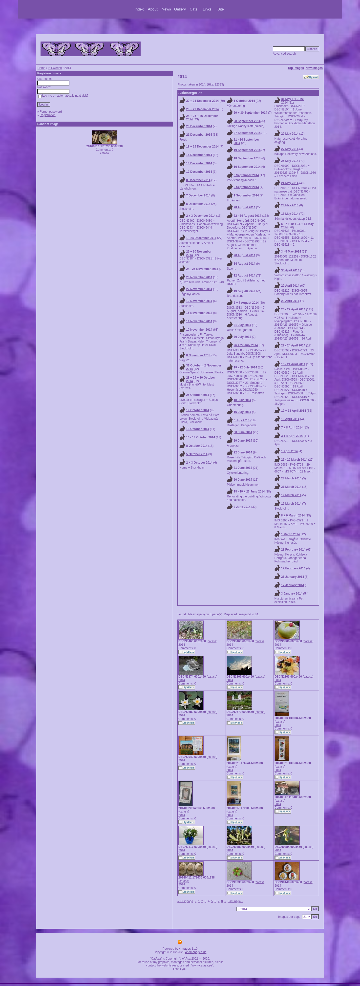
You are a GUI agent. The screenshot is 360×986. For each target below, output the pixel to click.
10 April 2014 (290, 419)
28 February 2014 (293, 549)
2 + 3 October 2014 (199, 462)
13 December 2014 (199, 163)
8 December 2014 (198, 180)
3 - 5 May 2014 (291, 251)
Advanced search (284, 53)
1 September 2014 (246, 195)
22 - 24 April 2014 (293, 345)
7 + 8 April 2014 (292, 427)
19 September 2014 (247, 150)
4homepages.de (195, 952)
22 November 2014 (199, 289)
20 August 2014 (244, 255)
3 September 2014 (246, 175)
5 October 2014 (196, 454)
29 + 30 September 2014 (250, 112)
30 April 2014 (290, 270)
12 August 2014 (244, 275)
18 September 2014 (247, 158)
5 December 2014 (198, 204)
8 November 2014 (198, 355)
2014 (181, 644)
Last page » (235, 901)
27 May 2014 (289, 149)
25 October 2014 (197, 395)
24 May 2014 (289, 183)
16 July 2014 (242, 412)
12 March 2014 (291, 503)
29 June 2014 (243, 440)
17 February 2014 (293, 568)
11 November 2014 (199, 321)
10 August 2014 (244, 291)
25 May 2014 (289, 161)
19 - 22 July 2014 (245, 367)
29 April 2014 (290, 285)
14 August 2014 (244, 263)
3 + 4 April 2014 (292, 436)
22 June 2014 (243, 452)
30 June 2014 (243, 432)
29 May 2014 (289, 133)
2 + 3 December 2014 (200, 215)
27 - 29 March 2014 (294, 459)
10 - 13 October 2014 (200, 437)
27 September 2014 (247, 133)
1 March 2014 (290, 534)
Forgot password (51, 111)
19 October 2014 (197, 410)
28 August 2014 (244, 207)
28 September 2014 (247, 121)
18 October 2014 (197, 429)
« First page (185, 901)
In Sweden (55, 68)
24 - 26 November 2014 (202, 269)
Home (41, 68)
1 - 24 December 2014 (201, 238)
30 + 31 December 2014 (202, 101)
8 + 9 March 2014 (293, 515)
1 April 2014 (289, 451)
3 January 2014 (291, 593)
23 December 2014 (199, 126)
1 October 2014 (244, 101)
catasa (212, 641)
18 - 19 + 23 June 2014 (249, 491)
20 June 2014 (243, 479)
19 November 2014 (199, 301)
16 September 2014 (247, 167)
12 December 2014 (199, 171)
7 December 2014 (198, 195)
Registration (48, 115)
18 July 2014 (242, 400)
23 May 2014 (289, 205)
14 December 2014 (199, 155)
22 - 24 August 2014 (247, 215)
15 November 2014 (199, 313)
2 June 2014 (242, 507)
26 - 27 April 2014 (293, 309)
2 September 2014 (246, 187)
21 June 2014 (243, 468)
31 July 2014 (242, 325)
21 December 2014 (199, 134)
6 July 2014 (242, 420)
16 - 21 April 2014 (293, 364)
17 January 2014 (292, 585)
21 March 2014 (291, 487)
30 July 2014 (242, 337)
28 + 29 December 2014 (202, 109)
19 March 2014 (291, 495)
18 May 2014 (289, 213)
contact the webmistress (162, 965)
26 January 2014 (292, 577)
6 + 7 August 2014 (246, 302)
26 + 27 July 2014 (246, 345)
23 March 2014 (291, 478)
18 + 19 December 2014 (202, 146)
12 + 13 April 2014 (293, 410)
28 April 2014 (290, 301)
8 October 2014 (196, 446)
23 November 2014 (199, 277)
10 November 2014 (199, 329)
